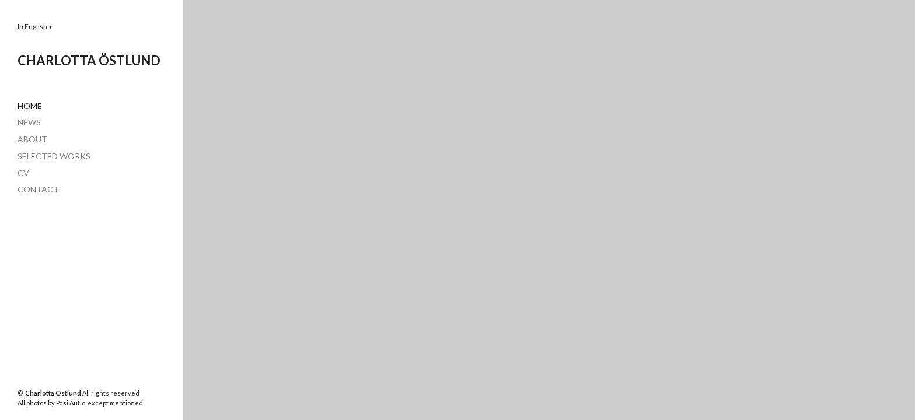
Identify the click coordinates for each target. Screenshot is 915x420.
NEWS (29, 122)
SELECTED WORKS (54, 156)
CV (23, 173)
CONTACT (38, 189)
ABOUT (32, 139)
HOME (30, 106)
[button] (35, 26)
